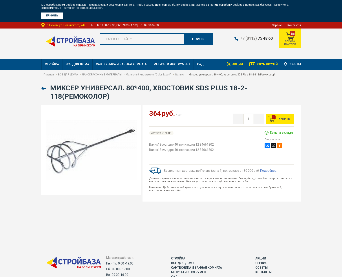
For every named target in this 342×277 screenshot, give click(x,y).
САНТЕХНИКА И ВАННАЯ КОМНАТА (121, 64)
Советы (295, 64)
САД (200, 64)
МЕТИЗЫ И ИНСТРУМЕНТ (172, 64)
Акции (237, 64)
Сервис (277, 25)
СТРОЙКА (52, 64)
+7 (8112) (256, 38)
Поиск (198, 39)
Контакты (294, 25)
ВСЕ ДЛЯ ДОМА (77, 64)
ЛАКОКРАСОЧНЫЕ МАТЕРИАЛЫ (102, 74)
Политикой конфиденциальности (82, 7)
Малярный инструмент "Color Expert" (148, 74)
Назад (44, 88)
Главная (49, 74)
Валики (180, 74)
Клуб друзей (267, 64)
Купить (284, 118)
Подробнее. (268, 170)
